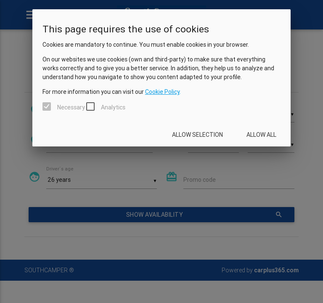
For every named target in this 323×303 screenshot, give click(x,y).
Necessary (71, 107)
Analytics (113, 107)
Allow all (261, 134)
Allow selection (197, 134)
